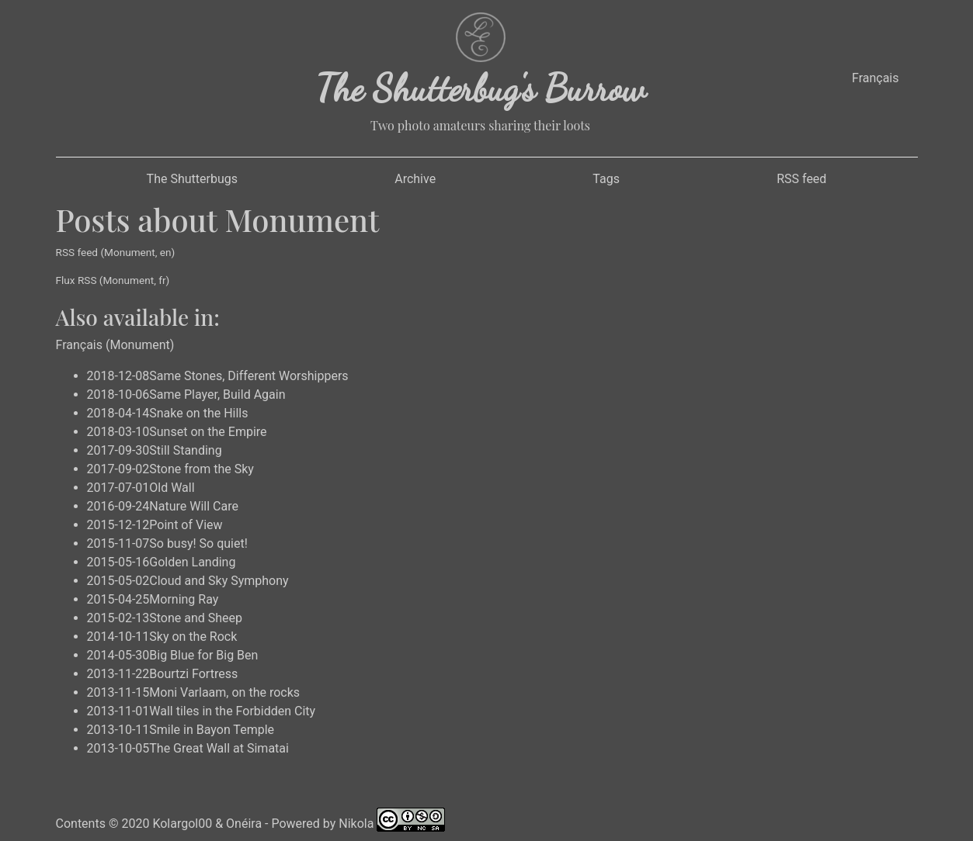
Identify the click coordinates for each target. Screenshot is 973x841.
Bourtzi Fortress (193, 673)
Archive (415, 178)
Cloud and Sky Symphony (218, 580)
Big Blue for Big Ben (203, 655)
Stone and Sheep (195, 618)
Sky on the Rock (193, 636)
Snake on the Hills (198, 413)
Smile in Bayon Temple (211, 729)
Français (875, 78)
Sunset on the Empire (207, 431)
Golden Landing (192, 562)
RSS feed (801, 178)
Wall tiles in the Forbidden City (232, 711)
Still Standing (185, 450)
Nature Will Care (193, 506)
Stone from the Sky (201, 469)
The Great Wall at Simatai (219, 748)
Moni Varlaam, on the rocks (224, 692)
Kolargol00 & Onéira (207, 823)
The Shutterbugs (192, 178)
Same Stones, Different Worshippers (248, 376)
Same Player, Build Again (217, 394)
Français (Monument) (115, 344)
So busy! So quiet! (198, 543)
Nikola (356, 823)
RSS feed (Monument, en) (115, 252)
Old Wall (171, 487)
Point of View (185, 524)
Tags (606, 178)
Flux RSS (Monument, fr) (113, 280)
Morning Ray (183, 599)
